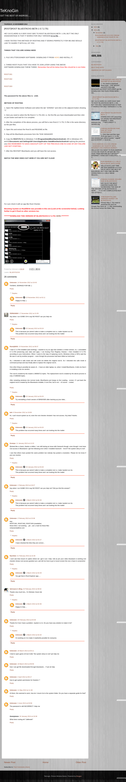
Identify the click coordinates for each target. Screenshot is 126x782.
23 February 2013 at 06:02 (32, 589)
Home (45, 762)
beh (11, 412)
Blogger (79, 776)
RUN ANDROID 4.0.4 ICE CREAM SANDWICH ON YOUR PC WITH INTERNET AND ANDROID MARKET (104, 146)
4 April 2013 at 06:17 (24, 677)
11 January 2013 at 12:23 (25, 443)
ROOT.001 (8, 74)
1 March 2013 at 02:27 (33, 540)
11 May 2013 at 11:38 (25, 690)
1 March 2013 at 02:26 (33, 500)
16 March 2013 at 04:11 (25, 651)
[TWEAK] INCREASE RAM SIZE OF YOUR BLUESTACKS (110, 130)
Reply (12, 289)
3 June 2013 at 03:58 (24, 703)
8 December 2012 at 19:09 (22, 412)
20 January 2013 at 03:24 (35, 328)
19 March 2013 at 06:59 (25, 664)
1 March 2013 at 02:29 (33, 573)
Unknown (13, 282)
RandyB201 (14, 346)
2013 (96, 27)
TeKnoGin (9, 10)
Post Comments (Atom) (22, 767)
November (99, 33)
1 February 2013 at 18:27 (26, 485)
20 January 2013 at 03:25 (35, 396)
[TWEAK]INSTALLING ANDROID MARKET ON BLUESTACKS (109, 198)
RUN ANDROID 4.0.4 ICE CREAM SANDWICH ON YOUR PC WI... (107, 36)
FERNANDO (14, 313)
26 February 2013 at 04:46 (26, 620)
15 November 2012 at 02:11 (35, 297)
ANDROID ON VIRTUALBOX (101, 70)
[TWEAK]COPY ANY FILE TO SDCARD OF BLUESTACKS (111, 80)
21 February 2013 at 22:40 (26, 556)
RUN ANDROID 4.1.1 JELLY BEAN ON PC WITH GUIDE (111, 162)
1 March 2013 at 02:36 (33, 604)
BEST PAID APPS (97, 67)
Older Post (81, 762)
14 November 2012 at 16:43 (27, 282)
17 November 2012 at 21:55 (29, 313)
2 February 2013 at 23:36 (26, 518)
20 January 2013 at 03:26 (35, 467)
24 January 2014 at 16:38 (28, 716)
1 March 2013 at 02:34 (33, 635)
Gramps (13, 443)
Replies (14, 293)
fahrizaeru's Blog (16, 589)
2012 (96, 30)
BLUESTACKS (15, 272)
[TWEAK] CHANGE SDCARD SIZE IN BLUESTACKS (111, 180)
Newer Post (9, 762)
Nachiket (13, 556)
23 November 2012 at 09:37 (28, 346)
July (97, 46)
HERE (56, 57)
